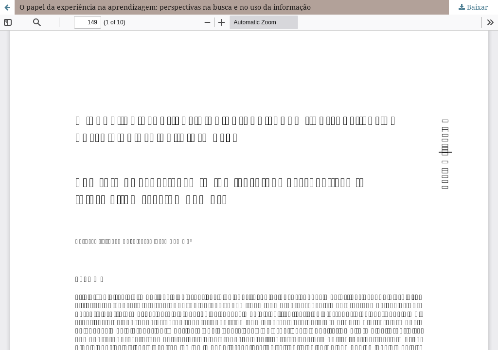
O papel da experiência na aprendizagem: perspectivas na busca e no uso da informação (165, 7)
